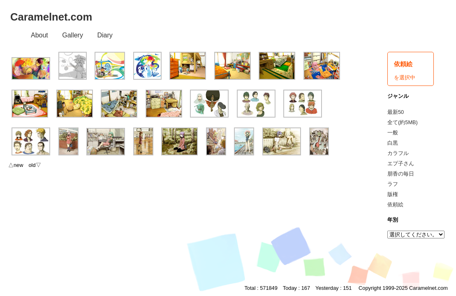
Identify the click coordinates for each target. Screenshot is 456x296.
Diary (104, 35)
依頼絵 (395, 204)
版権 (392, 194)
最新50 (395, 112)
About (39, 35)
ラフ (392, 184)
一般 (392, 133)
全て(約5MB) (402, 122)
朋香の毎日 (400, 174)
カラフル (398, 153)
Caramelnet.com (51, 17)
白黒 (392, 143)
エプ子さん (400, 163)
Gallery (72, 35)
